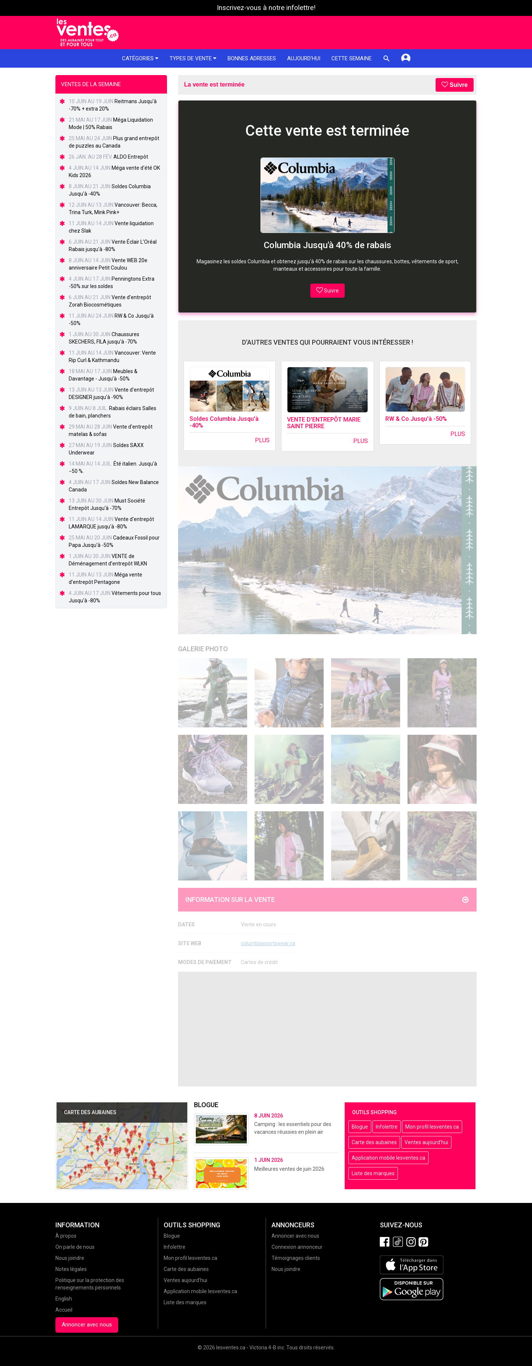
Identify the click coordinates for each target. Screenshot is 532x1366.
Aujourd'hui (303, 58)
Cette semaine (351, 58)
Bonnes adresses (252, 58)
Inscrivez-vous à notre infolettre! (266, 8)
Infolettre (387, 1127)
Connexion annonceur (297, 1247)
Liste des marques (373, 1173)
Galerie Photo (203, 649)
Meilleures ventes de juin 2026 (289, 1169)
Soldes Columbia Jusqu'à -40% (224, 422)
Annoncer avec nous (87, 1324)
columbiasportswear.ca (268, 943)
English (63, 1299)
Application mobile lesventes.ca (388, 1158)
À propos (65, 1236)
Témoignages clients (296, 1258)
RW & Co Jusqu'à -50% (416, 418)
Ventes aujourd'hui (426, 1142)
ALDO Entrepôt (130, 157)
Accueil (63, 1310)
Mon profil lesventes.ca (432, 1127)
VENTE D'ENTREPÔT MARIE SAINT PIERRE (324, 423)
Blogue (360, 1127)
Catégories (140, 58)
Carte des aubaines (374, 1142)
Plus (262, 440)
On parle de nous (75, 1247)
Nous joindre (69, 1258)
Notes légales (71, 1269)
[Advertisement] (327, 1029)
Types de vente (193, 58)
